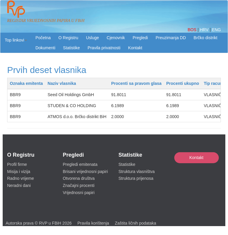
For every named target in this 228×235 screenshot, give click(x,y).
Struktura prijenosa (135, 178)
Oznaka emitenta (26, 83)
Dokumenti (45, 47)
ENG (216, 29)
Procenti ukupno (182, 83)
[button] (15, 40)
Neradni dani (19, 185)
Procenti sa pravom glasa (136, 83)
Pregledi (140, 37)
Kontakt (196, 157)
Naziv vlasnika (62, 83)
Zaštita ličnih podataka (135, 223)
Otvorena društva (79, 178)
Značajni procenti (79, 185)
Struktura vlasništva (136, 171)
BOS (192, 29)
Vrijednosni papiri (79, 192)
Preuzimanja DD (171, 37)
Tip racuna (214, 83)
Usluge (92, 37)
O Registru (68, 37)
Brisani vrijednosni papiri (85, 171)
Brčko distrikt (205, 37)
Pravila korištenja (93, 223)
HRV (205, 29)
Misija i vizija (18, 171)
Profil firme (17, 164)
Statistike (71, 47)
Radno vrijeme (20, 178)
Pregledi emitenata (80, 164)
